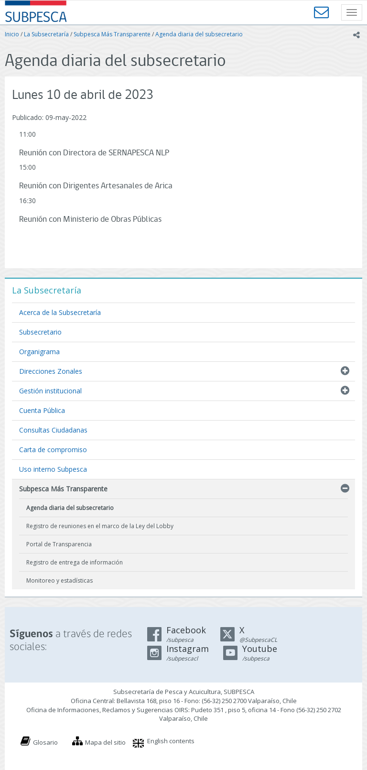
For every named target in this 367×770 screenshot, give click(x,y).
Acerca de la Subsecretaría (60, 312)
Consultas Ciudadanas (53, 429)
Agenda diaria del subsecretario (199, 34)
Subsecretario (40, 331)
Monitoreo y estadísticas (59, 580)
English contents (170, 741)
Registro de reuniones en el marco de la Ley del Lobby (99, 526)
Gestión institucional (50, 390)
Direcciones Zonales (50, 371)
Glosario (45, 742)
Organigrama (39, 351)
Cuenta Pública (42, 410)
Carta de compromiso (53, 449)
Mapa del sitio (105, 742)
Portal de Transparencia (59, 544)
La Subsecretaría (46, 34)
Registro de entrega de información (74, 562)
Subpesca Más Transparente (112, 34)
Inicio (12, 34)
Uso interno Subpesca (53, 469)
